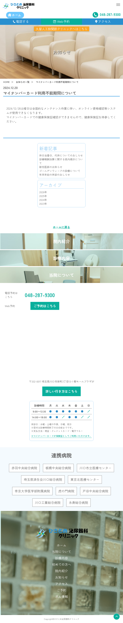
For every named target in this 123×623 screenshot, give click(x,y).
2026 (41, 192)
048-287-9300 (107, 14)
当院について (61, 275)
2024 (41, 200)
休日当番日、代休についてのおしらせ (61, 155)
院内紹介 (61, 241)
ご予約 (61, 590)
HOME (6, 82)
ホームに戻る (61, 227)
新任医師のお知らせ (50, 167)
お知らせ (61, 577)
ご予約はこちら (45, 305)
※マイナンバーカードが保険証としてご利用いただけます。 (61, 436)
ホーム (61, 545)
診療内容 (61, 258)
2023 (41, 204)
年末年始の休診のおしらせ (54, 175)
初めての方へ (61, 564)
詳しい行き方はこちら (61, 391)
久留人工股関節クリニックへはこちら (61, 28)
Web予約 (63, 21)
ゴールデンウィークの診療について (59, 171)
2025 (41, 196)
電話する (22, 21)
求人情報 (61, 596)
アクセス (104, 21)
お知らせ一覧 (22, 82)
